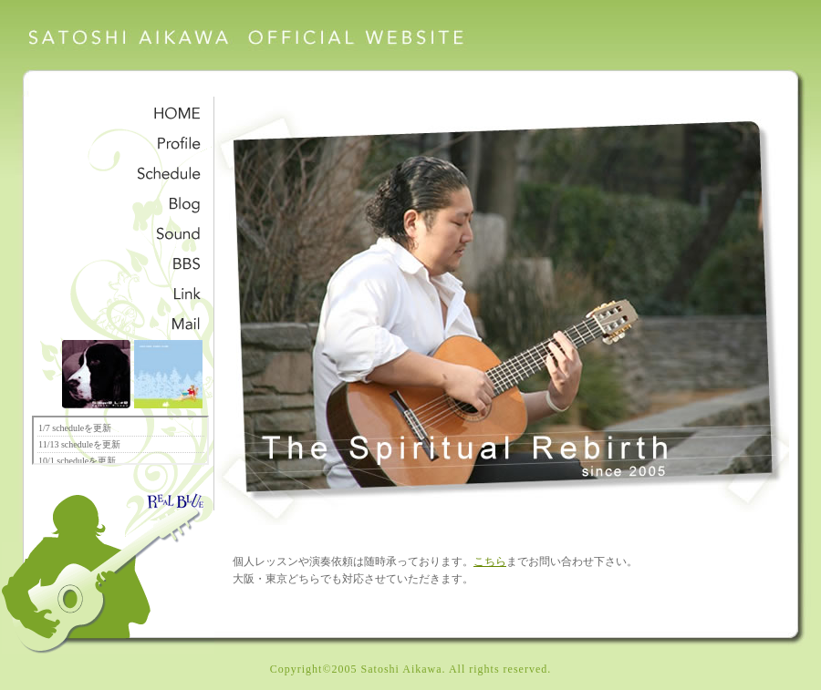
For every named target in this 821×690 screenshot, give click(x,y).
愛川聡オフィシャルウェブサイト (251, 42)
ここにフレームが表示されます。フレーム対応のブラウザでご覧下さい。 (120, 440)
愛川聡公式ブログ (122, 202)
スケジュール (122, 172)
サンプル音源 (122, 232)
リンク (122, 292)
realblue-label (173, 492)
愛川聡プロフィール (122, 142)
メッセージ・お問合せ (122, 322)
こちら (489, 562)
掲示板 (122, 262)
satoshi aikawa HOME (122, 112)
